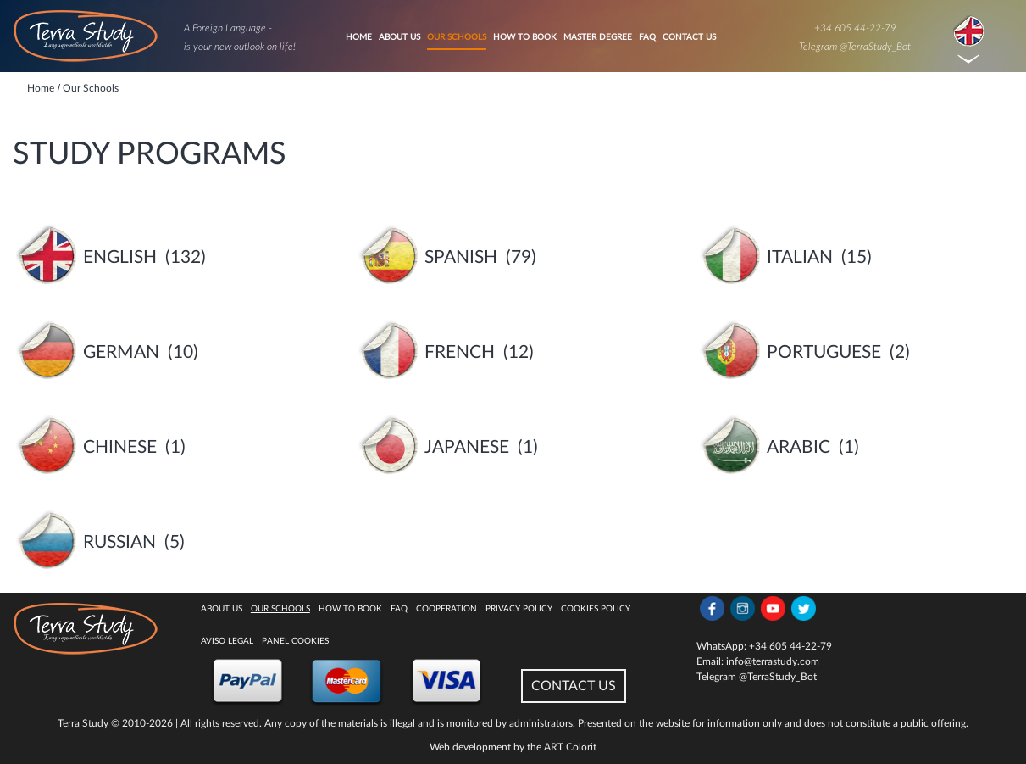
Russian (119, 542)
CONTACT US (573, 686)
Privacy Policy (518, 609)
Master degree (597, 37)
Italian (800, 257)
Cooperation (446, 609)
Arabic (798, 447)
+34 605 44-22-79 (855, 28)
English (120, 257)
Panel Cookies (295, 641)
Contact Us (689, 37)
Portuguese (824, 352)
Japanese (466, 447)
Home (359, 37)
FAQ (647, 37)
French (459, 352)
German (121, 352)
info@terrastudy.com (772, 661)
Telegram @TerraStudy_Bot (855, 47)
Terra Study (83, 723)
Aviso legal (227, 641)
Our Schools (456, 37)
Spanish (460, 257)
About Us (399, 37)
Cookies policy (595, 609)
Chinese (120, 447)
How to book (525, 37)
